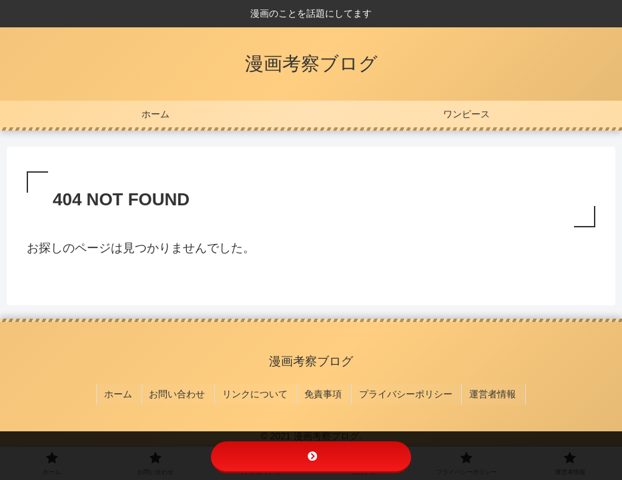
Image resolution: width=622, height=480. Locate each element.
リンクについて (257, 392)
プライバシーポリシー (402, 392)
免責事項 (323, 392)
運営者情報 (486, 392)
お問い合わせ (183, 392)
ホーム (127, 392)
